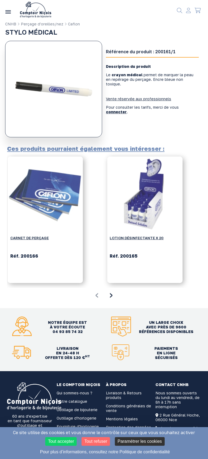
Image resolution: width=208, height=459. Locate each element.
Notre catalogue (72, 401)
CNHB (10, 24)
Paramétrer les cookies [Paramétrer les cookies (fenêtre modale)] (140, 441)
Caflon (72, 24)
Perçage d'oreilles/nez (40, 24)
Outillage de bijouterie (77, 409)
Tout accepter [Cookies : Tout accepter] (61, 441)
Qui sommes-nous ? (74, 393)
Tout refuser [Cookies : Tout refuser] (95, 441)
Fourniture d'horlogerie (78, 426)
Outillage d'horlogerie (76, 418)
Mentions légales (122, 419)
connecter (116, 111)
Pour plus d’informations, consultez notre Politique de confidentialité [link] (105, 452)
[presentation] (97, 294)
